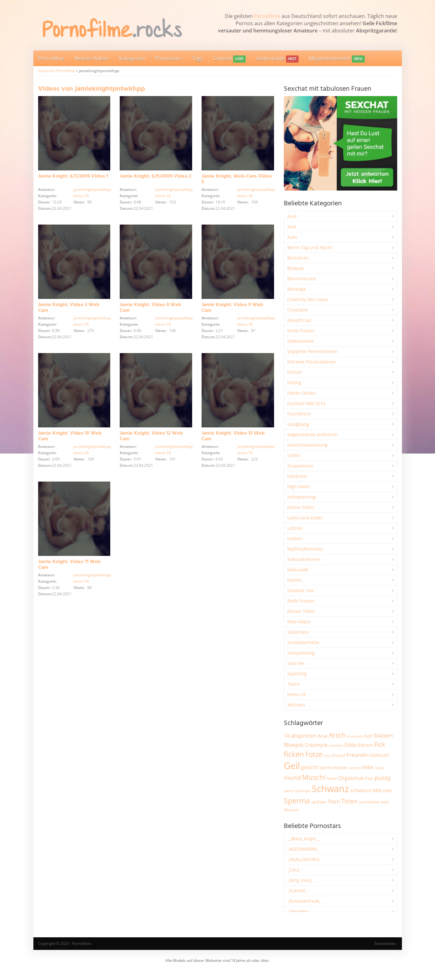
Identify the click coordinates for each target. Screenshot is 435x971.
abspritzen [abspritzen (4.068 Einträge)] (304, 735)
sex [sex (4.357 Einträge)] (376, 790)
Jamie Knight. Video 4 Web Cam (150, 308)
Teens (293, 684)
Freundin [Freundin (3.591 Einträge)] (357, 754)
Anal (292, 216)
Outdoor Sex (300, 590)
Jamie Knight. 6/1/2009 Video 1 (73, 176)
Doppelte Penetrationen (312, 351)
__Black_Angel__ (303, 839)
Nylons (294, 580)
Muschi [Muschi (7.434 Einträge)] (314, 777)
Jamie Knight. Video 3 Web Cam (69, 308)
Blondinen (298, 258)
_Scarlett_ (297, 891)
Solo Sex (296, 663)
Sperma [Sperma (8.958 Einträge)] (297, 801)
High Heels (298, 486)
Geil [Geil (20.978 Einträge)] (292, 765)
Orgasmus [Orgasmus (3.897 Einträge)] (350, 777)
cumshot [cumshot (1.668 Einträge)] (336, 745)
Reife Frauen (300, 601)
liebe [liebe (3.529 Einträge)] (368, 767)
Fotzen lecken (301, 393)
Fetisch (294, 372)
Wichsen (296, 705)
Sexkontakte (277, 59)
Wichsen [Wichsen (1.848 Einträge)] (291, 810)
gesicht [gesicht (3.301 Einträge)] (309, 767)
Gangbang (298, 424)
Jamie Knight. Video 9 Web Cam (232, 308)
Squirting (297, 674)
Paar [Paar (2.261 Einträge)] (369, 778)
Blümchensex (301, 279)
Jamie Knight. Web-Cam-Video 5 (237, 179)
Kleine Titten (300, 507)
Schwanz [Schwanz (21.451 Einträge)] (330, 788)
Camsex (229, 59)
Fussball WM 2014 (306, 403)
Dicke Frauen (301, 331)
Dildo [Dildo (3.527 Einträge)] (350, 744)
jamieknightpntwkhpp (92, 189)
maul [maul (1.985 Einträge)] (379, 767)
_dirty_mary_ (300, 880)
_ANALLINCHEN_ (304, 859)
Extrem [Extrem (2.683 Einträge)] (365, 745)
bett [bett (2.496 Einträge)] (368, 736)
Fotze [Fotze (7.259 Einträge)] (313, 754)
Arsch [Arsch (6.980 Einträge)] (337, 735)
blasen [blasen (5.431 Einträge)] (383, 735)
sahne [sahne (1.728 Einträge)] (289, 790)
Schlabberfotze (303, 642)
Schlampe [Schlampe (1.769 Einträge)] (303, 790)
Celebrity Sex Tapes (308, 299)
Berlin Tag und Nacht (309, 247)
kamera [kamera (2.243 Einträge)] (326, 767)
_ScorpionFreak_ (304, 901)
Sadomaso (298, 632)
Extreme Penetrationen (311, 362)
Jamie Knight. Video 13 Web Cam (233, 436)
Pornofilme (267, 16)
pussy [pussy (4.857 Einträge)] (383, 777)
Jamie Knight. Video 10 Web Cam (70, 436)
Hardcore (297, 476)
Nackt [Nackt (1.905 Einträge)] (332, 778)
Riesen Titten (301, 611)
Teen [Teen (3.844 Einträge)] (334, 801)
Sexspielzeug (301, 653)
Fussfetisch (299, 414)
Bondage (296, 289)
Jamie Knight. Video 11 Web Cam (69, 565)
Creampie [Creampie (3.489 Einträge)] (316, 744)
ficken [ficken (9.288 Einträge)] (294, 754)
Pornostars (168, 58)
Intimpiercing (301, 497)
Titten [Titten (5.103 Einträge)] (349, 801)
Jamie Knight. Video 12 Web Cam (151, 436)
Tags (197, 58)
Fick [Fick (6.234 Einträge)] (380, 744)
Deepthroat (299, 320)
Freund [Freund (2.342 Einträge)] (338, 755)
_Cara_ (294, 870)
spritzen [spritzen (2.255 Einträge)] (318, 802)
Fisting (294, 383)
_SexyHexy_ (299, 911)
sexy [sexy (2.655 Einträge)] (387, 790)
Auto (292, 237)
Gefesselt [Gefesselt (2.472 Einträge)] (379, 755)
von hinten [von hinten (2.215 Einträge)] (369, 802)
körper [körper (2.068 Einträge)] (341, 767)
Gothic (294, 455)
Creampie (297, 310)
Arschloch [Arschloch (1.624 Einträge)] (355, 736)
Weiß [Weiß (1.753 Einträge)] (385, 802)
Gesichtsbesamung (307, 445)
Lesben (294, 538)
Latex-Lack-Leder (305, 518)
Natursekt (297, 570)
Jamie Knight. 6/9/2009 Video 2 (155, 176)
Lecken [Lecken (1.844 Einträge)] (355, 767)
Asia (291, 227)
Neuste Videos (92, 58)
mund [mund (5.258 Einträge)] (292, 778)
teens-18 (81, 195)
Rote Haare (299, 622)
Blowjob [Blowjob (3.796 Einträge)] (293, 744)
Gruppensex (300, 466)
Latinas (294, 528)
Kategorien (132, 58)
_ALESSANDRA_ (303, 849)
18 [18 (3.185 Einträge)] (286, 735)
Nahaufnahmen (304, 559)
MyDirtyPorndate (305, 549)
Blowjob (295, 268)
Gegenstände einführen (312, 434)
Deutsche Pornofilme (56, 70)
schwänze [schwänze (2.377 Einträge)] (360, 790)
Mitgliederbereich (336, 59)
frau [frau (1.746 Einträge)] (326, 755)
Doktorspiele (300, 341)
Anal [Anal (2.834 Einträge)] (322, 736)
